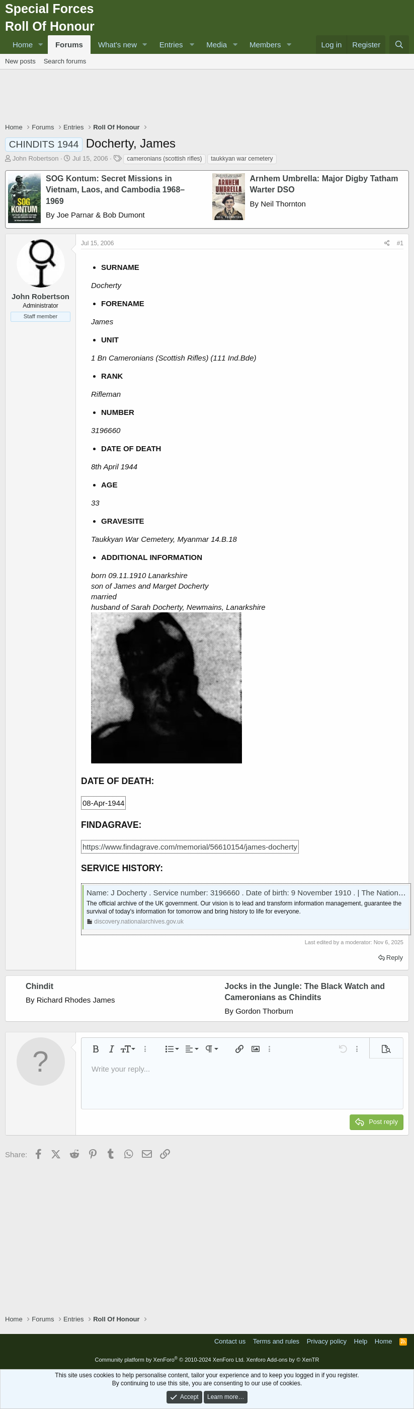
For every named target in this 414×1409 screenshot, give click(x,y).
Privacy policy (327, 1341)
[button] (41, 44)
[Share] (387, 243)
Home (23, 44)
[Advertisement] (207, 97)
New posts (20, 61)
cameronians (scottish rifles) (164, 158)
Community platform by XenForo (169, 1360)
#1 (400, 243)
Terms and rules (276, 1341)
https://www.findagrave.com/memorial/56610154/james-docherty (189, 846)
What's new (117, 44)
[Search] (399, 44)
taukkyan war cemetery (242, 158)
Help (361, 1341)
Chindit (39, 986)
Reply (394, 957)
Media (216, 44)
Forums (69, 44)
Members (265, 44)
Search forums (65, 61)
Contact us (229, 1341)
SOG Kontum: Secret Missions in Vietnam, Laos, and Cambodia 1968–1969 (115, 189)
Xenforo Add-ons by (282, 1360)
